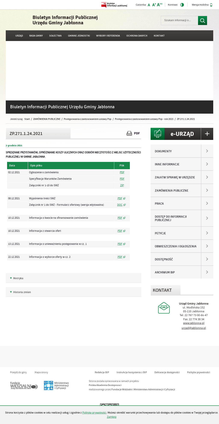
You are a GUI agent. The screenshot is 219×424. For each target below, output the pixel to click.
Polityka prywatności (198, 372)
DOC (119, 205)
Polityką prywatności (94, 412)
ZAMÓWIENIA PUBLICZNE (46, 119)
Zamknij (111, 417)
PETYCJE (160, 233)
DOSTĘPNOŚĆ (164, 259)
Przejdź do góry (18, 372)
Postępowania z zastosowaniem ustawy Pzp (87, 119)
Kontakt (159, 36)
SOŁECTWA (55, 36)
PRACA (159, 203)
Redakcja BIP (102, 372)
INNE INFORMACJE (167, 164)
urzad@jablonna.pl (194, 328)
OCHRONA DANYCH (136, 36)
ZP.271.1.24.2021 (186, 119)
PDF (122, 172)
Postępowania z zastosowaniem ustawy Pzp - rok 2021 (144, 119)
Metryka (16, 278)
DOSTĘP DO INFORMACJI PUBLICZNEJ (171, 218)
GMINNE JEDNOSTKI (79, 36)
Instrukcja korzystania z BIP (132, 372)
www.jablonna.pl (193, 323)
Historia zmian (20, 292)
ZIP (122, 185)
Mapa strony (41, 372)
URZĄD (19, 36)
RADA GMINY (36, 36)
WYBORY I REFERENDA (108, 36)
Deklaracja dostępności (167, 372)
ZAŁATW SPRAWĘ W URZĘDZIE (175, 177)
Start (27, 119)
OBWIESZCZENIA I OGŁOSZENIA (176, 246)
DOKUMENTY (163, 151)
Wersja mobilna (202, 5)
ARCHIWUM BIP (165, 272)
